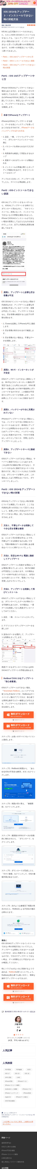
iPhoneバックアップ (11, 1093)
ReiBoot (12, 972)
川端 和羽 (8, 25)
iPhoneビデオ (27, 1089)
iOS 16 (27, 1073)
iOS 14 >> (13, 1113)
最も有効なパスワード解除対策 (13, 1162)
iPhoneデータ (22, 1081)
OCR (28, 1069)
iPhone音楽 (27, 1093)
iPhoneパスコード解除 (12, 1085)
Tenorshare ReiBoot (11, 691)
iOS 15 (17, 1073)
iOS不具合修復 (10, 1101)
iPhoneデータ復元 (22, 1097)
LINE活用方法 (7, 1158)
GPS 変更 (8, 1077)
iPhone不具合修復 (8, 1150)
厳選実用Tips (6, 1143)
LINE (18, 1077)
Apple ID (8, 1097)
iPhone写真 (8, 1081)
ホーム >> (6, 1113)
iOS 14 (22, 27)
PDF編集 (19, 1069)
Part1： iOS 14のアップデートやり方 (18, 57)
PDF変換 (8, 1069)
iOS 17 (7, 1073)
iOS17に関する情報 (9, 1147)
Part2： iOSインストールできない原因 (18, 61)
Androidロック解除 (11, 1089)
